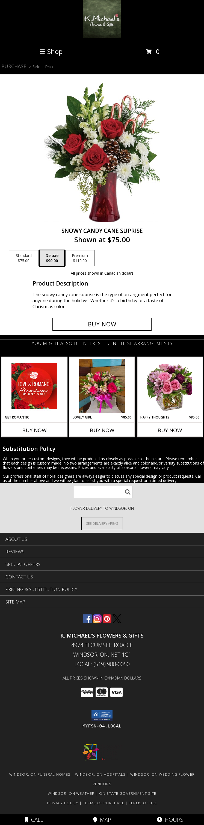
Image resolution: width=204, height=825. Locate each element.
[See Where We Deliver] (102, 523)
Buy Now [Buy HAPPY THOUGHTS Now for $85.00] (170, 430)
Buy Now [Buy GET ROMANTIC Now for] (34, 430)
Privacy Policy (62, 802)
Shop (51, 51)
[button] (102, 715)
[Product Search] (103, 492)
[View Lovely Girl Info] (102, 386)
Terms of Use (143, 802)
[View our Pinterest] (107, 621)
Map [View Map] (102, 819)
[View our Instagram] (97, 621)
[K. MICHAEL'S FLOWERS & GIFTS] (102, 36)
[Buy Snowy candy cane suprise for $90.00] (102, 324)
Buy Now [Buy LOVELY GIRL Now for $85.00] (102, 430)
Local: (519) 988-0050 (102, 664)
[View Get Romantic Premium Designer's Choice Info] (34, 386)
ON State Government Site (127, 793)
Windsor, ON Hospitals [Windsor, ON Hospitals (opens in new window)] (100, 774)
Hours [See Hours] (170, 819)
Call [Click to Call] (34, 819)
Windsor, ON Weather (71, 793)
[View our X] (117, 621)
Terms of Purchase (103, 802)
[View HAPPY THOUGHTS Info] (170, 386)
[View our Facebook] (87, 621)
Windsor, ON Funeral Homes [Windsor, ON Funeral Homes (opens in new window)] (40, 774)
